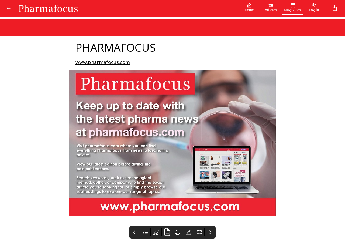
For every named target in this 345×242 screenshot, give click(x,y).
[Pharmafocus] (127, 8)
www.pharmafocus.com (102, 62)
